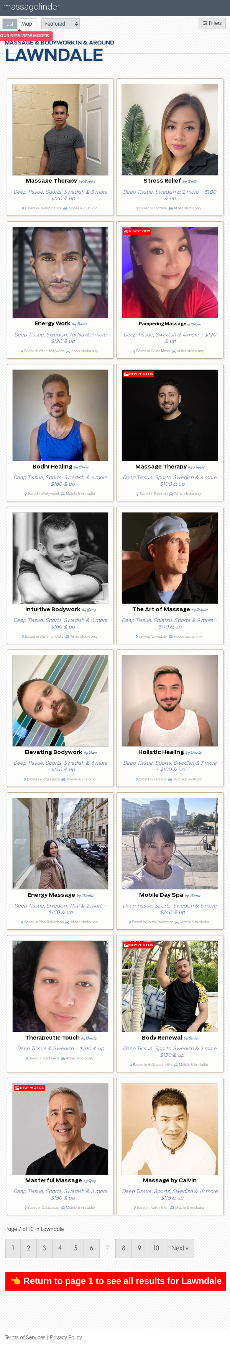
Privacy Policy (66, 1337)
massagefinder (31, 8)
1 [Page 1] (13, 1248)
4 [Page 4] (60, 1248)
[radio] (10, 23)
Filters (212, 23)
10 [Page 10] (156, 1248)
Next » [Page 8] (179, 1248)
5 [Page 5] (75, 1248)
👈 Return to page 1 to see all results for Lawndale (116, 1281)
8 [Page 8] (123, 1248)
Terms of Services (25, 1337)
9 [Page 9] (139, 1248)
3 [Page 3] (44, 1248)
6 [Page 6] (91, 1248)
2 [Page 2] (28, 1248)
